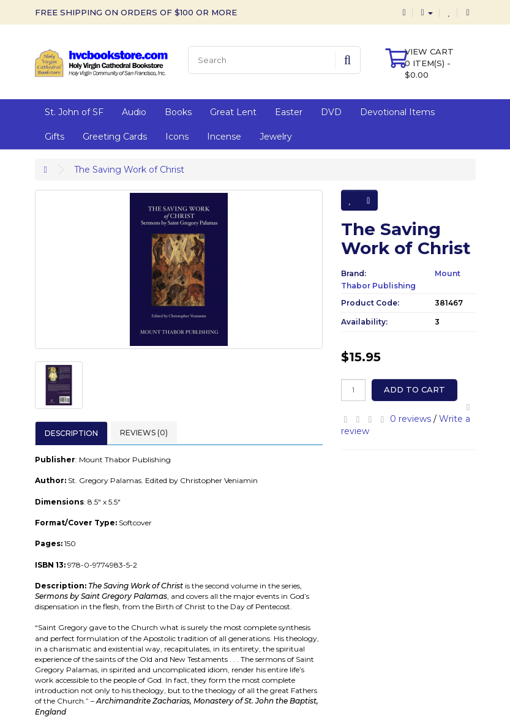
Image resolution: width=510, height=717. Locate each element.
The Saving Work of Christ (129, 169)
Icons (177, 136)
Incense (224, 136)
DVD (331, 112)
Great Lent (233, 112)
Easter (288, 112)
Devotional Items (397, 112)
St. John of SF (74, 112)
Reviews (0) (144, 432)
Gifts (54, 136)
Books (178, 112)
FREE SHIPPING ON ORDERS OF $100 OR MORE (136, 12)
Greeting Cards (115, 136)
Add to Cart (414, 389)
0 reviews (410, 418)
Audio (134, 112)
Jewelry (276, 136)
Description (71, 433)
